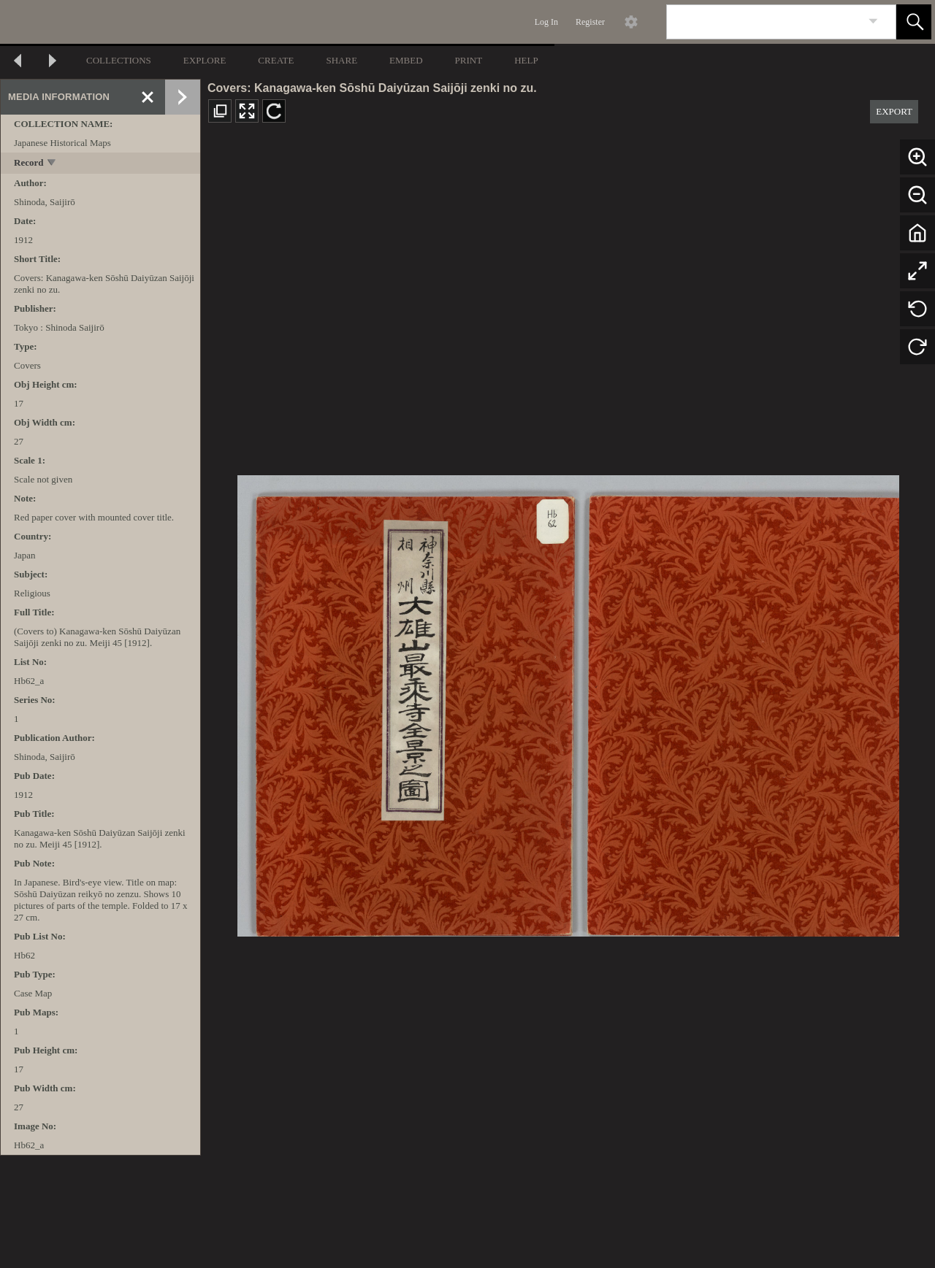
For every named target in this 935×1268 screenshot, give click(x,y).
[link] (873, 21)
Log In (546, 22)
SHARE (341, 60)
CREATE (276, 60)
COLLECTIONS (118, 60)
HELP (526, 60)
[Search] (764, 21)
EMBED (406, 60)
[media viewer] (568, 702)
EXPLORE (204, 60)
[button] (913, 21)
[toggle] (52, 163)
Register (590, 22)
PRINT (469, 60)
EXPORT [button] (894, 111)
